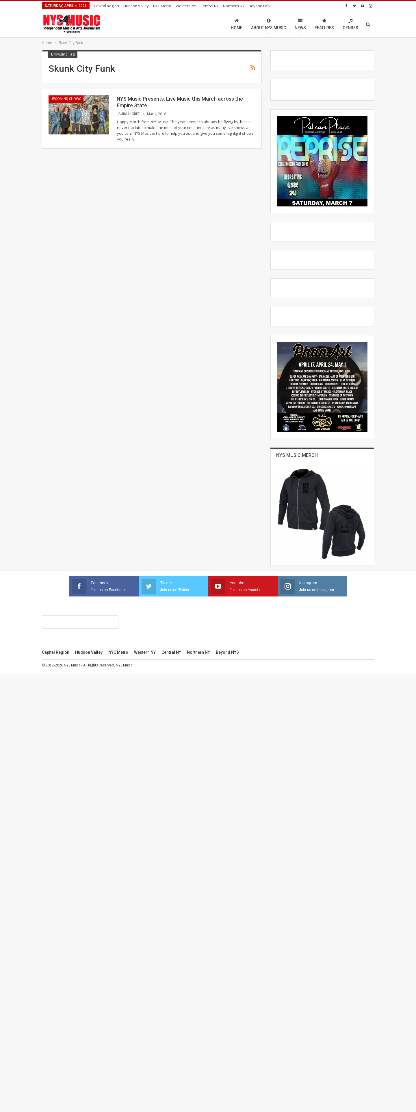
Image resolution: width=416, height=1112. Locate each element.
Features (324, 24)
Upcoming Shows (66, 99)
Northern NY (233, 5)
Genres (350, 24)
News (300, 24)
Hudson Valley (136, 5)
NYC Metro (162, 5)
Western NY (186, 5)
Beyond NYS (259, 5)
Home (236, 24)
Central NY (209, 5)
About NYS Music (268, 24)
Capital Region (106, 5)
